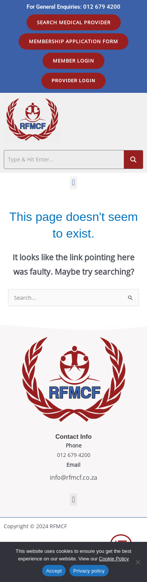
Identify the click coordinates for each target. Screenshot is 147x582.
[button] (73, 183)
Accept (54, 571)
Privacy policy (89, 571)
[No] (137, 562)
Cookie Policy (114, 559)
